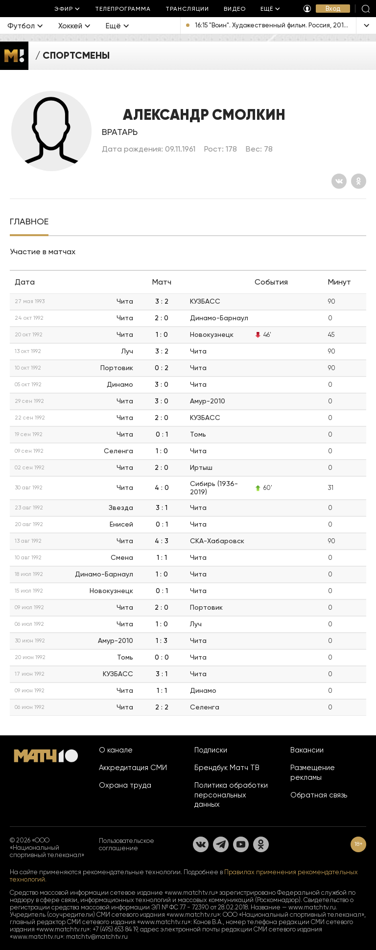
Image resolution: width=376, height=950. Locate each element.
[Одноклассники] (358, 181)
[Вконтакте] (339, 181)
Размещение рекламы (312, 772)
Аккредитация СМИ (133, 767)
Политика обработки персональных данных (231, 795)
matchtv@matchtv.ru (97, 936)
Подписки (210, 750)
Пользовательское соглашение (126, 844)
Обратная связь (318, 795)
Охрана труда (125, 785)
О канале (116, 750)
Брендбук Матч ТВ (226, 767)
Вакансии (307, 750)
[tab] (29, 222)
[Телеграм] (221, 844)
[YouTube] (241, 844)
